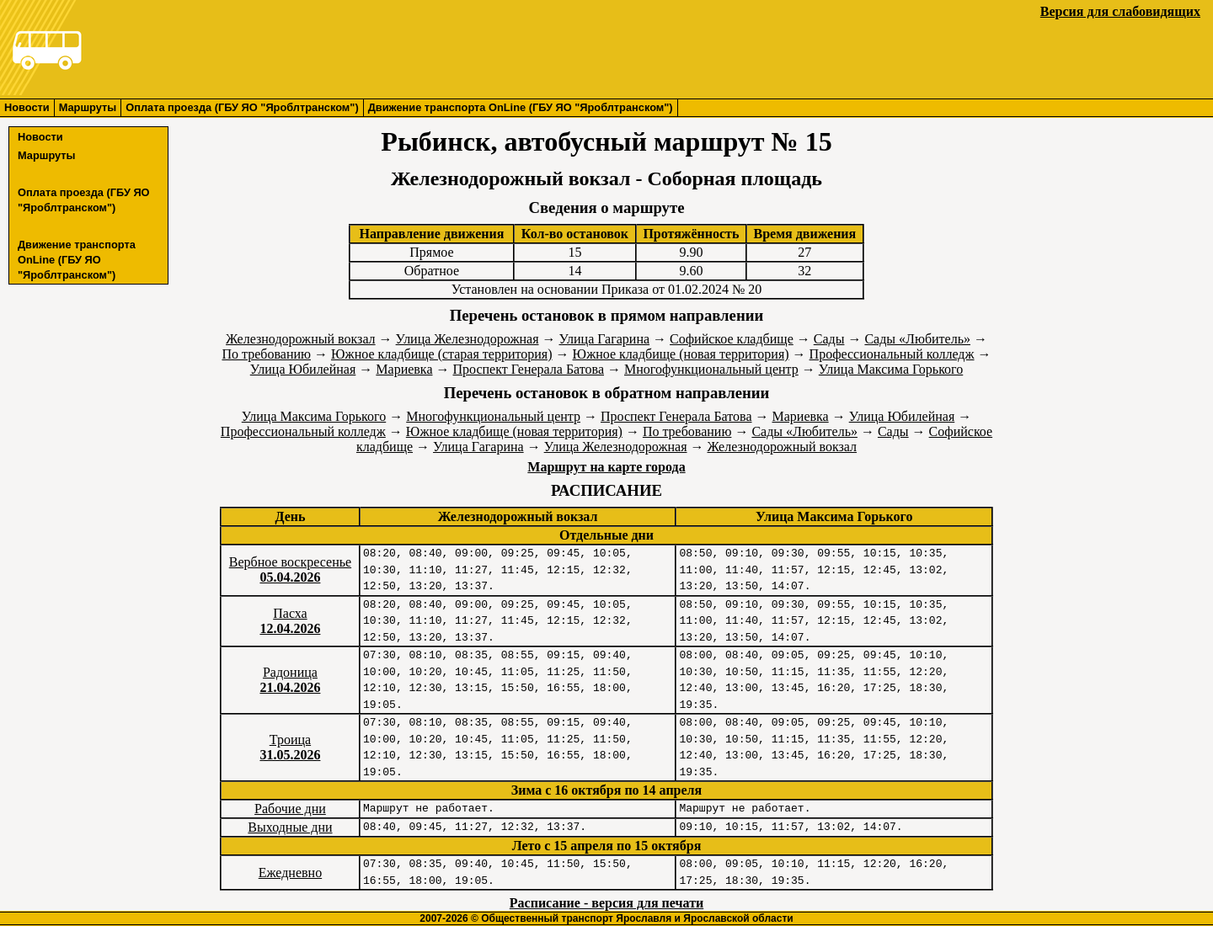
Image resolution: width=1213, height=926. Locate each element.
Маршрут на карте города (606, 467)
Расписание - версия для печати (606, 903)
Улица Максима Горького (891, 369)
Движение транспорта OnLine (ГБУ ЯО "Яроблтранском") (520, 107)
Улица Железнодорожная (467, 339)
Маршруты (88, 107)
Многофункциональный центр (711, 369)
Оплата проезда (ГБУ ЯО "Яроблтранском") (242, 107)
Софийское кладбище (732, 339)
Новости (27, 107)
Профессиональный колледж (892, 354)
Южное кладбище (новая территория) (681, 354)
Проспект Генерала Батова (529, 369)
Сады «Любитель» (917, 339)
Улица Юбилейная (303, 369)
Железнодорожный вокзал (301, 339)
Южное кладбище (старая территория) (442, 354)
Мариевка (404, 369)
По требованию (266, 354)
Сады (829, 339)
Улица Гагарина (604, 339)
